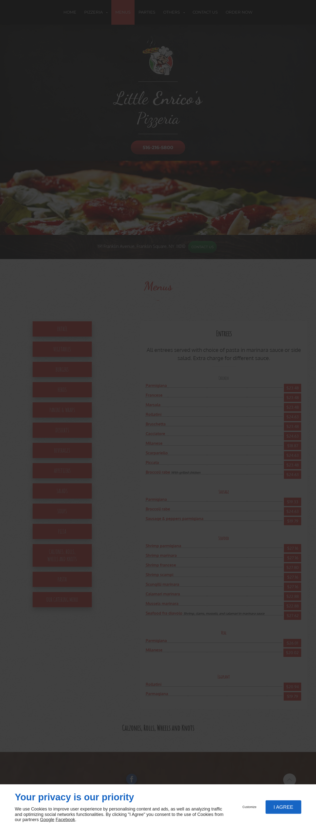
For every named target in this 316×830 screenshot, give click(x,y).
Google (47, 819)
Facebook (65, 819)
